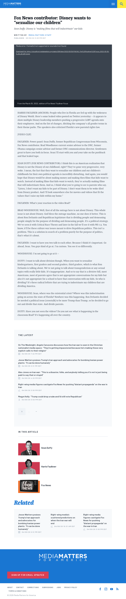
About (10, 587)
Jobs (59, 587)
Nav (111, 4)
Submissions (47, 587)
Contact (20, 587)
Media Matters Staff (40, 35)
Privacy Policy (70, 587)
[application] (63, 72)
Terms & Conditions (17, 591)
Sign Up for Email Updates (28, 575)
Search (121, 4)
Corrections (33, 587)
